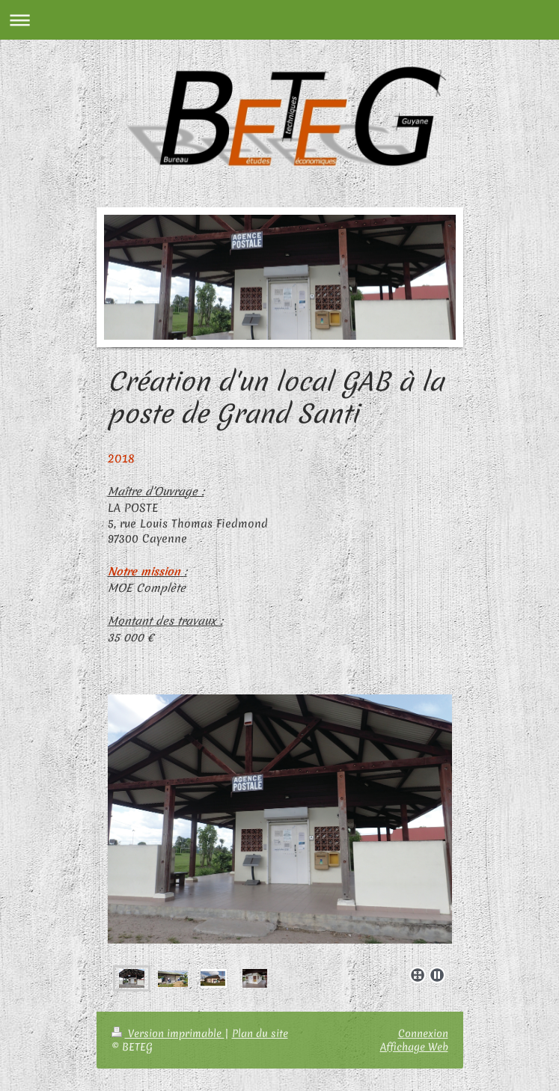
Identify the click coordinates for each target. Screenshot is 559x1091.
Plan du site (260, 1033)
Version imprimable (168, 1033)
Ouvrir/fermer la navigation (279, 20)
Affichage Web (414, 1047)
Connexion (423, 1033)
